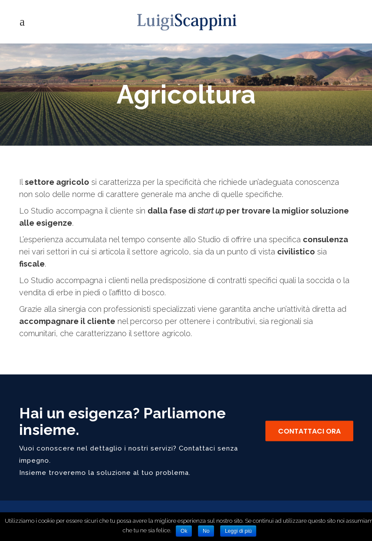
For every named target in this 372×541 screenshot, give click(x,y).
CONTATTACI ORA (309, 431)
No (206, 531)
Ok (184, 531)
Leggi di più (238, 531)
